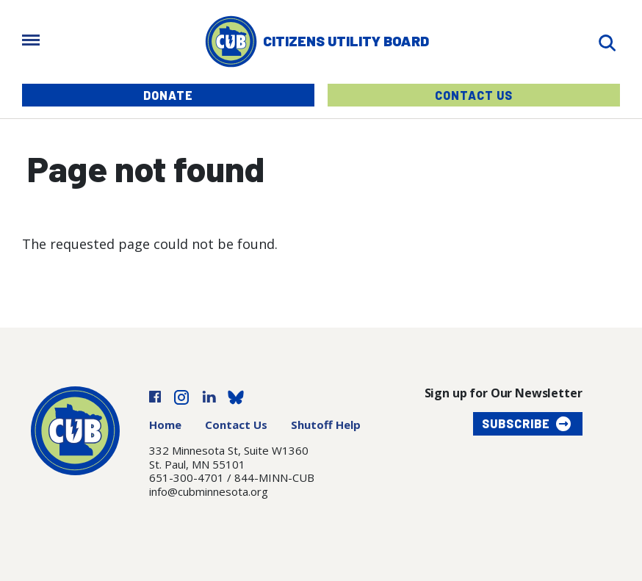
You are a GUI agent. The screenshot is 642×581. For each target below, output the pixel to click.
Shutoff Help (326, 424)
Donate (168, 95)
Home (165, 424)
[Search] (607, 41)
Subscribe (516, 423)
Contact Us (474, 95)
